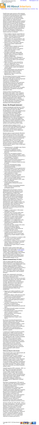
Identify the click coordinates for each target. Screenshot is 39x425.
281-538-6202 (23, 0)
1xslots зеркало (20, 250)
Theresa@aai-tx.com (33, 0)
